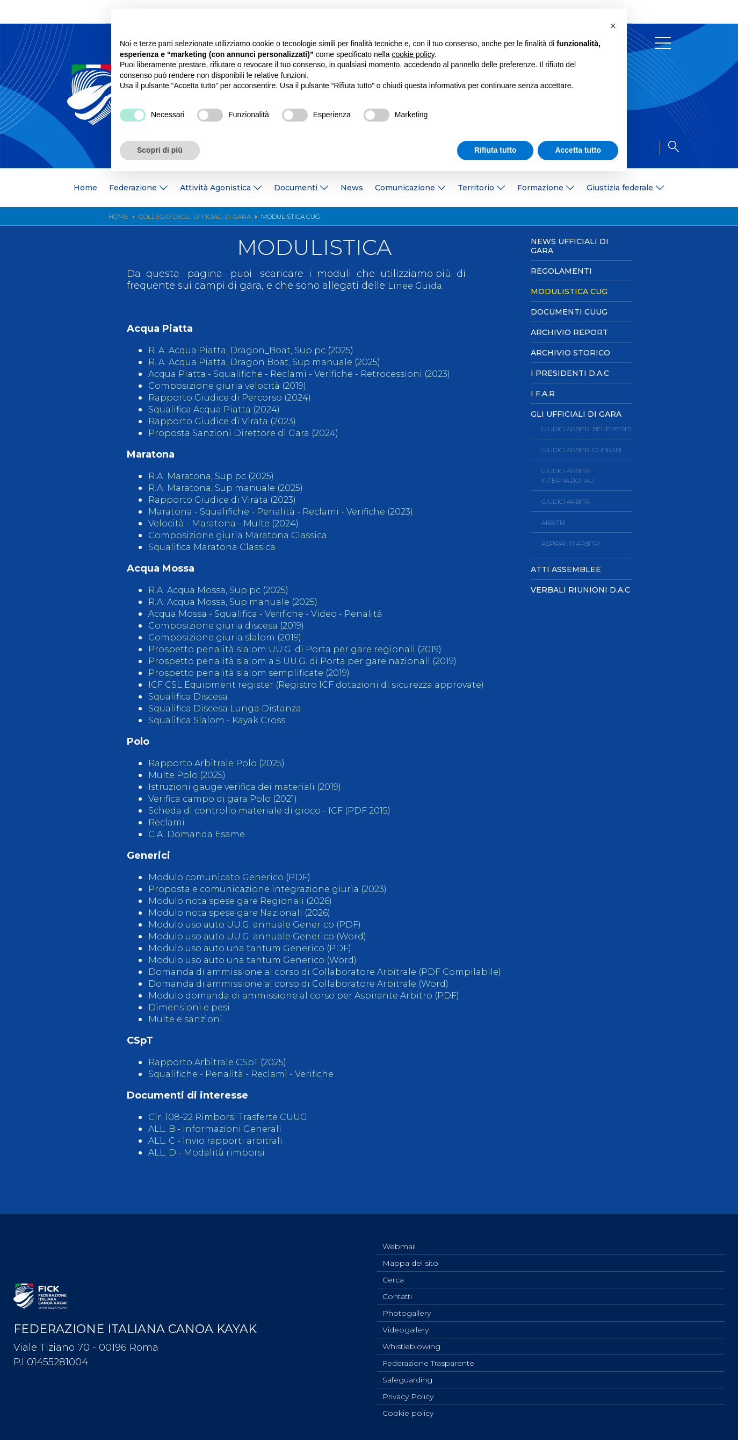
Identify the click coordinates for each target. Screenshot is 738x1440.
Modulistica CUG (569, 291)
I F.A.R (543, 393)
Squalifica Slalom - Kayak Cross (224, 732)
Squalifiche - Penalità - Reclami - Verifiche (250, 1097)
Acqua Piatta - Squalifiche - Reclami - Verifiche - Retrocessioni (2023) (314, 374)
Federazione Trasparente (428, 1359)
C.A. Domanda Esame (201, 846)
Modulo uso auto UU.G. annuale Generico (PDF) (263, 936)
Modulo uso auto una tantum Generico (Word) (260, 972)
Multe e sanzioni (188, 1043)
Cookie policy (407, 1412)
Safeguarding (407, 1377)
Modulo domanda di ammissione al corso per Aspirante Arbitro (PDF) (316, 1019)
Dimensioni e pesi (192, 1031)
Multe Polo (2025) (190, 787)
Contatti (397, 1288)
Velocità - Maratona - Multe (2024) (230, 523)
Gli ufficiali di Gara (576, 414)
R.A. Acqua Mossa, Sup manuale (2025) (242, 602)
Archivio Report (569, 332)
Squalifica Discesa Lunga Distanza (232, 720)
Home (85, 188)
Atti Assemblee (566, 569)
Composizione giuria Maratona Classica (244, 535)
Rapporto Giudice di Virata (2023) (229, 421)
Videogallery (405, 1324)
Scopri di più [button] (160, 150)
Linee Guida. (418, 285)
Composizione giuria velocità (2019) (233, 385)
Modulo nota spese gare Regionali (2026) (248, 912)
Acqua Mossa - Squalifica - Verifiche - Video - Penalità (277, 613)
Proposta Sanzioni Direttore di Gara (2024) (250, 433)
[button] (612, 25)
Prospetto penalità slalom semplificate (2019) (257, 673)
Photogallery (406, 1306)
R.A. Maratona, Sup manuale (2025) (233, 488)
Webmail (399, 1235)
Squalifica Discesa (192, 708)
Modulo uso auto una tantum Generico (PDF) (258, 960)
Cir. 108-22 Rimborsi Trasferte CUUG (234, 1140)
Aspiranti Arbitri (570, 543)
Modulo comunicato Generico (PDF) (235, 889)
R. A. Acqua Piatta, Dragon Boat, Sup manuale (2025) (275, 362)
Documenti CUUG (569, 312)
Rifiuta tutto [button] (495, 150)
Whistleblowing (411, 1341)
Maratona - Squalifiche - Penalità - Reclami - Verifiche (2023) (294, 511)
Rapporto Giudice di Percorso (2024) (235, 397)
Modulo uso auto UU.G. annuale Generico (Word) (266, 948)
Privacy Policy (407, 1395)
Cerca (393, 1270)
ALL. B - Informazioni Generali (220, 1152)
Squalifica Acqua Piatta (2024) (221, 409)
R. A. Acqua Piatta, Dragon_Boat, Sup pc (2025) (261, 350)
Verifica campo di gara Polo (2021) (230, 810)
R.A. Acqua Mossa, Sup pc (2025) (225, 590)
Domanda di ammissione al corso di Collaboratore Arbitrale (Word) (309, 1007)
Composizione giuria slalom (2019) (231, 637)
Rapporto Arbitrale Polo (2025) (220, 775)
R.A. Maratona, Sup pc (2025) (217, 476)
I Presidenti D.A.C (570, 373)
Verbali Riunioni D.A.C (580, 590)
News (352, 188)
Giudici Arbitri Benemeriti (586, 429)
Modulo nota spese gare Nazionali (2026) (247, 924)
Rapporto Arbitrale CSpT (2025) (222, 1086)
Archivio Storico (570, 353)
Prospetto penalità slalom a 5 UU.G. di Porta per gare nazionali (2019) (314, 661)
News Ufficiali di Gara (570, 246)
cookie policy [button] (413, 54)
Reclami (168, 834)
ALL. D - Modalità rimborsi (210, 1176)
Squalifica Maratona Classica (217, 547)
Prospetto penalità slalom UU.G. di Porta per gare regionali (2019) (305, 649)
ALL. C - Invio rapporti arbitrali (219, 1164)
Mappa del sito (410, 1253)
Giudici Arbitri (566, 501)
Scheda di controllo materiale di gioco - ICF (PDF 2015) (279, 822)
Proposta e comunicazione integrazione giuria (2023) (278, 901)
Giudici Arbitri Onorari (581, 450)
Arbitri (553, 522)
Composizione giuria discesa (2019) (232, 625)
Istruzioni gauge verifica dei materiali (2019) (253, 798)
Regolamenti (561, 271)
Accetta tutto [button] (578, 150)
